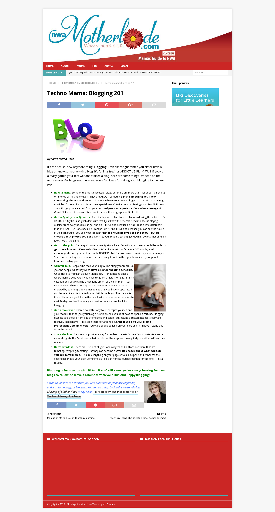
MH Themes (109, 504)
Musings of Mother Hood (62, 392)
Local (124, 65)
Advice (109, 65)
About (65, 65)
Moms (81, 65)
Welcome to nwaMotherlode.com (75, 439)
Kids (94, 65)
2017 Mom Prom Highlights (163, 439)
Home (50, 65)
